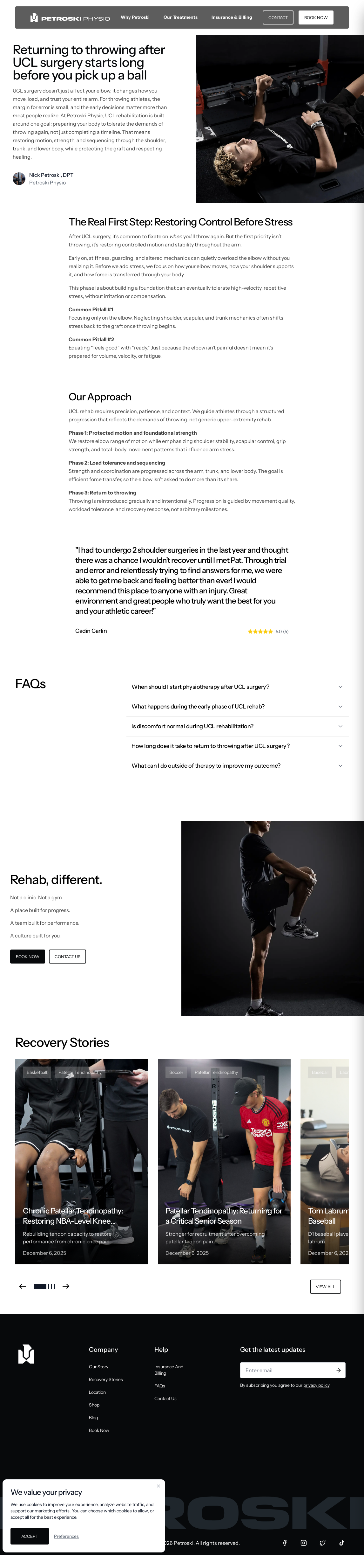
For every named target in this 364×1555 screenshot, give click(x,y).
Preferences (66, 1536)
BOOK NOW (316, 17)
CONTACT (278, 17)
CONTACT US (67, 956)
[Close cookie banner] (158, 1486)
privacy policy (316, 1385)
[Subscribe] (338, 1370)
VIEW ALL (325, 1286)
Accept (29, 1536)
